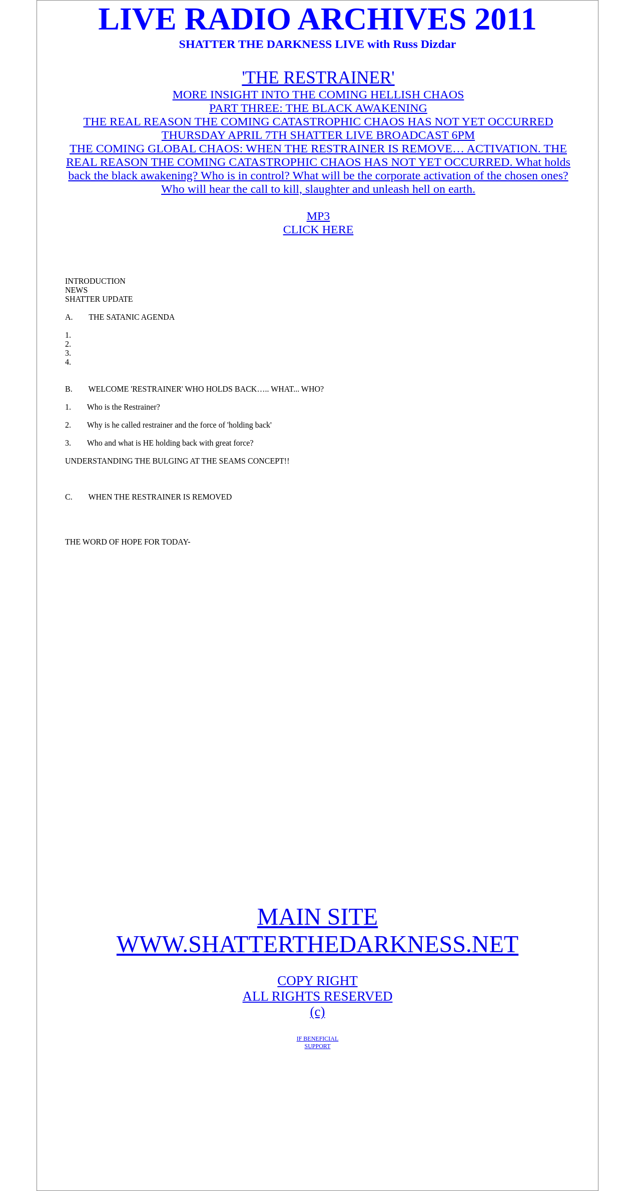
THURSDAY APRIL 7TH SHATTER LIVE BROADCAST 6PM (318, 134)
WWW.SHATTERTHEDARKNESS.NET (317, 944)
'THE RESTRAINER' (318, 77)
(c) (317, 1011)
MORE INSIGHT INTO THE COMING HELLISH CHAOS (318, 94)
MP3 (318, 215)
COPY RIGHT (317, 980)
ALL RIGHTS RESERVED (318, 996)
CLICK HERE (318, 229)
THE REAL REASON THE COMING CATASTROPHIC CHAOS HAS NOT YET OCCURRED (318, 121)
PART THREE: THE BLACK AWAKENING (318, 107)
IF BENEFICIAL (318, 1038)
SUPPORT (318, 1046)
